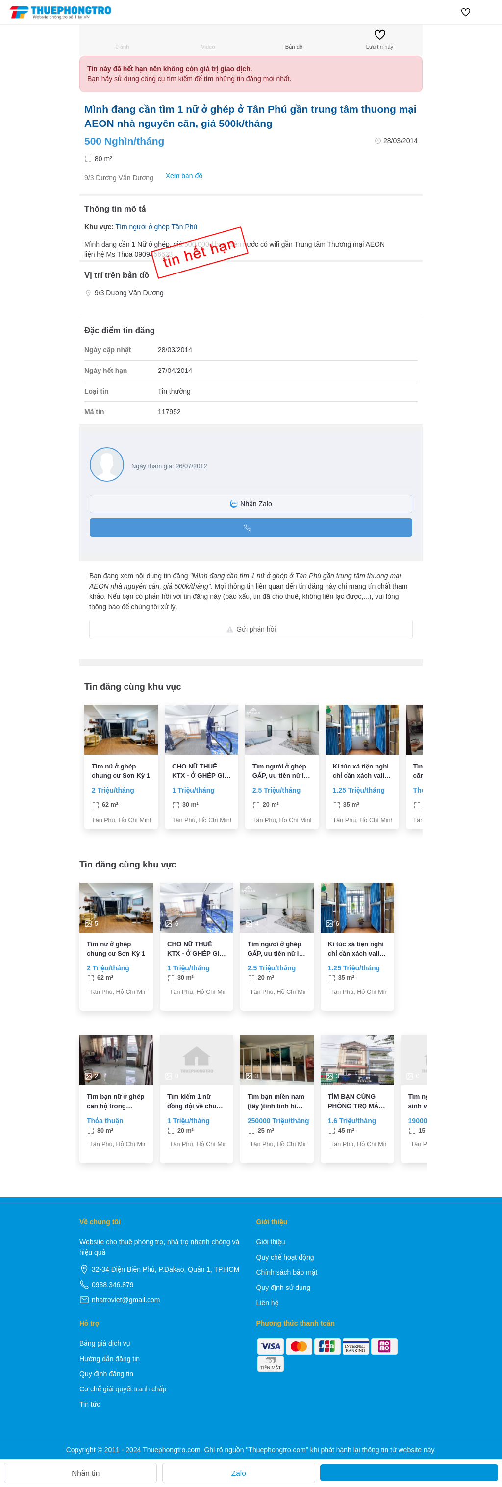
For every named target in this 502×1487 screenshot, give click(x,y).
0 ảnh (122, 39)
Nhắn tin (80, 1473)
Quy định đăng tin (106, 1374)
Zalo (238, 1473)
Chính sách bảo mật (287, 1272)
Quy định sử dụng (283, 1287)
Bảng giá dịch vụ (104, 1343)
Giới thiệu (270, 1242)
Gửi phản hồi (251, 629)
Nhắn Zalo (251, 504)
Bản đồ (293, 39)
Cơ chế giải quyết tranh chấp (122, 1389)
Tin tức (89, 1404)
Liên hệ (267, 1303)
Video (208, 39)
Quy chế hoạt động (285, 1257)
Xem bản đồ (179, 176)
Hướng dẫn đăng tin (109, 1359)
